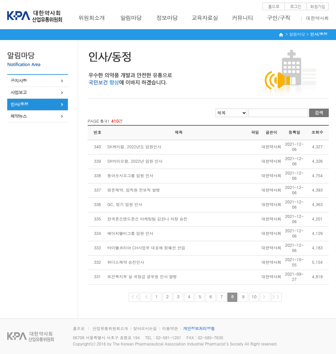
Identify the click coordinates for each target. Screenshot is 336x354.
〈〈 (134, 296)
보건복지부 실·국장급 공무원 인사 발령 (142, 276)
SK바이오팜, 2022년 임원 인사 (134, 161)
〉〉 (276, 296)
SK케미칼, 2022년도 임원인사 (134, 146)
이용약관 (170, 328)
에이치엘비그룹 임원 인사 (130, 233)
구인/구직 (278, 18)
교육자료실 (205, 18)
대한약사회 (317, 18)
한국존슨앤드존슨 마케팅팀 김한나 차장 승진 (147, 218)
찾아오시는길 (145, 328)
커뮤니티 (242, 18)
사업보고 (18, 92)
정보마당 (167, 18)
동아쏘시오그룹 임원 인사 (130, 175)
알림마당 (131, 18)
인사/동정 (19, 104)
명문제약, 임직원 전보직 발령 (133, 190)
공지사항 (18, 80)
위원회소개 (91, 18)
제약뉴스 (18, 116)
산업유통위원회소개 (110, 328)
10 (254, 296)
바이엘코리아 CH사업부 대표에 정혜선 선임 (146, 247)
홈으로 (79, 328)
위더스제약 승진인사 (125, 262)
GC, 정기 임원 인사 (124, 204)
